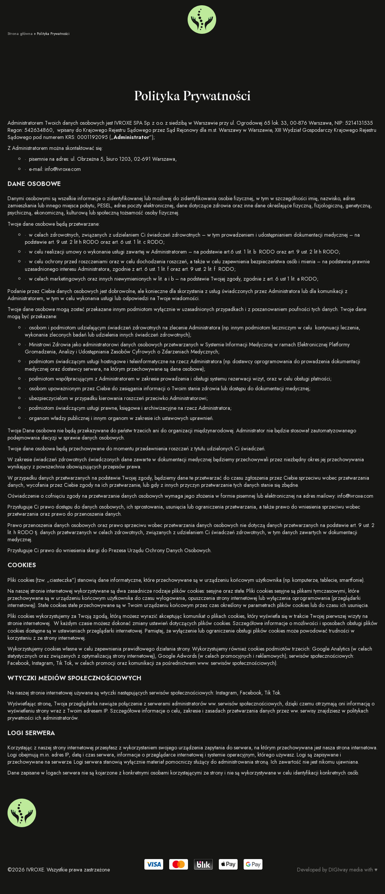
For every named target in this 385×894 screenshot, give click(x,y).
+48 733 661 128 (313, 17)
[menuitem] (343, 17)
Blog (85, 17)
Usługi (14, 17)
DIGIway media (346, 869)
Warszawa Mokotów (260, 17)
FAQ (125, 17)
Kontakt (106, 17)
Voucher (64, 17)
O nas (41, 17)
